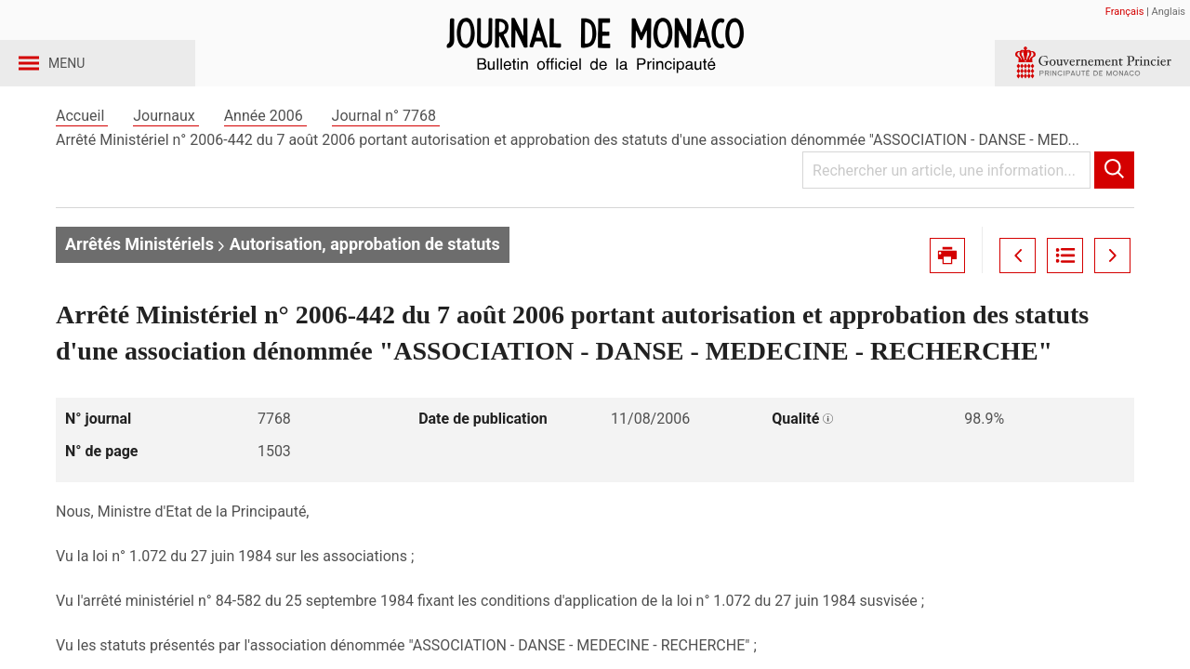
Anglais (1168, 12)
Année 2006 (265, 147)
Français (1124, 12)
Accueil (82, 147)
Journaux (165, 147)
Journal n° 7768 (386, 147)
